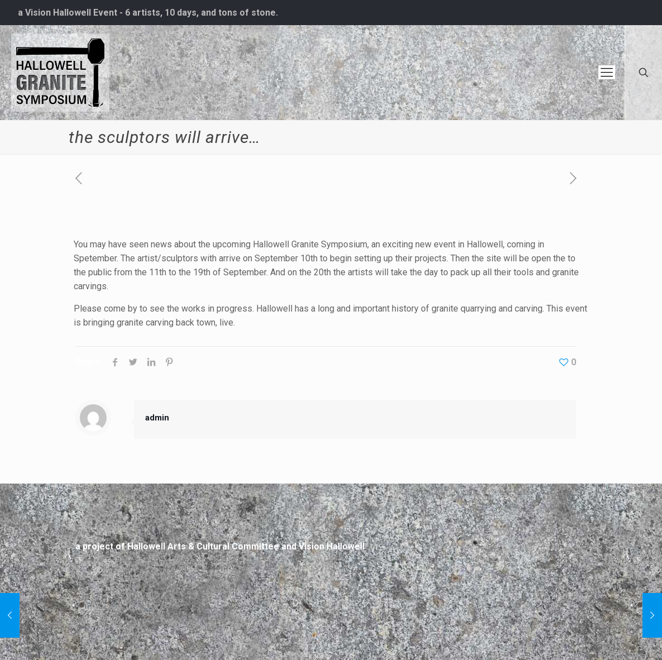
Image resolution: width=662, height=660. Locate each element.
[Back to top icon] (564, 633)
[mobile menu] (606, 72)
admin (157, 418)
